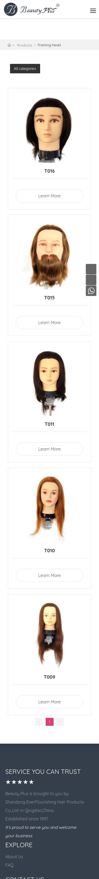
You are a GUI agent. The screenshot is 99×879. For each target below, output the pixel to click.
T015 (49, 298)
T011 (49, 424)
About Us (14, 856)
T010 (49, 551)
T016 (49, 171)
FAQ (9, 865)
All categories (25, 69)
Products (24, 45)
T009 (49, 677)
